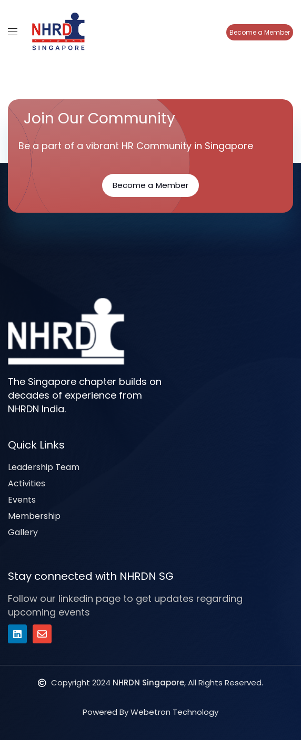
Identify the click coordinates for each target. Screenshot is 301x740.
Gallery (23, 532)
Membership (34, 516)
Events (22, 500)
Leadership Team (43, 467)
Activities (26, 483)
